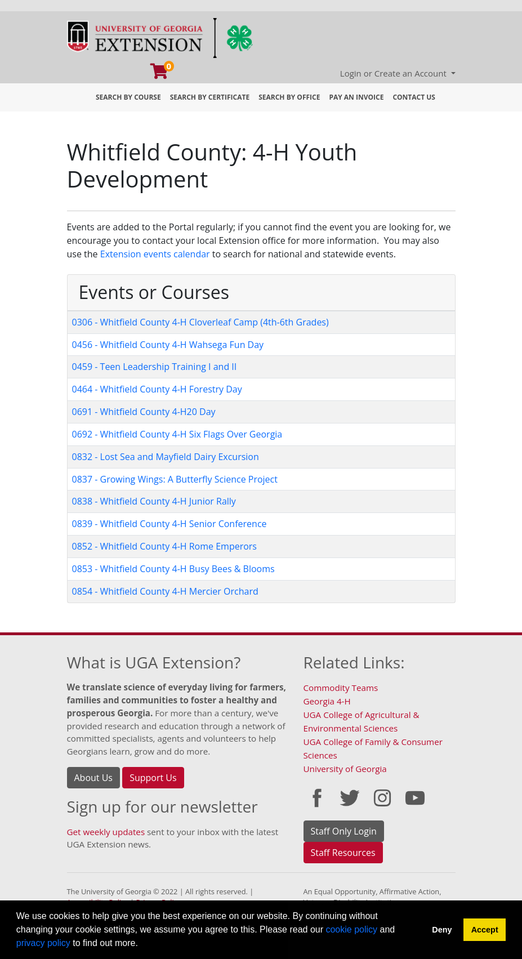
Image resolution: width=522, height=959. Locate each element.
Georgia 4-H (327, 701)
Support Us (153, 777)
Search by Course (128, 97)
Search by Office (289, 97)
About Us (93, 777)
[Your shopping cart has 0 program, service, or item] (159, 74)
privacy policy (43, 943)
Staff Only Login (344, 831)
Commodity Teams (341, 687)
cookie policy (351, 929)
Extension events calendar (155, 254)
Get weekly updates (106, 831)
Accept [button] (484, 929)
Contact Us (413, 97)
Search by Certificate (210, 97)
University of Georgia (345, 768)
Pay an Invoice (356, 97)
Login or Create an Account (394, 73)
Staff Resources (343, 852)
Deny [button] (442, 929)
